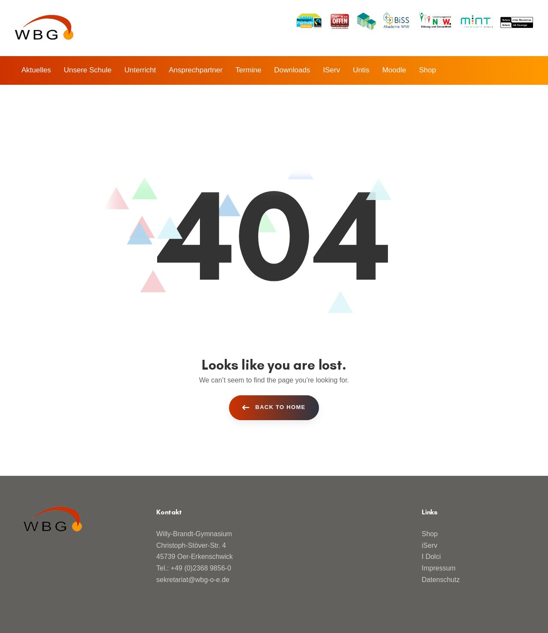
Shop (430, 533)
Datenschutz (441, 579)
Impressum (439, 568)
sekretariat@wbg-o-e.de (192, 579)
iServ (429, 545)
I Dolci (431, 556)
